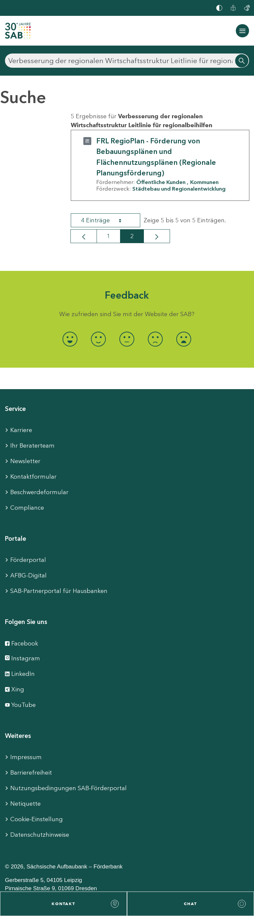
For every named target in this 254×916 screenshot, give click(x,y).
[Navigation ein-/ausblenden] (242, 30)
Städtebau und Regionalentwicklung (179, 188)
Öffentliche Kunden (161, 182)
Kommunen (204, 182)
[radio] (70, 339)
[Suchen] (127, 61)
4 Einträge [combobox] (107, 220)
